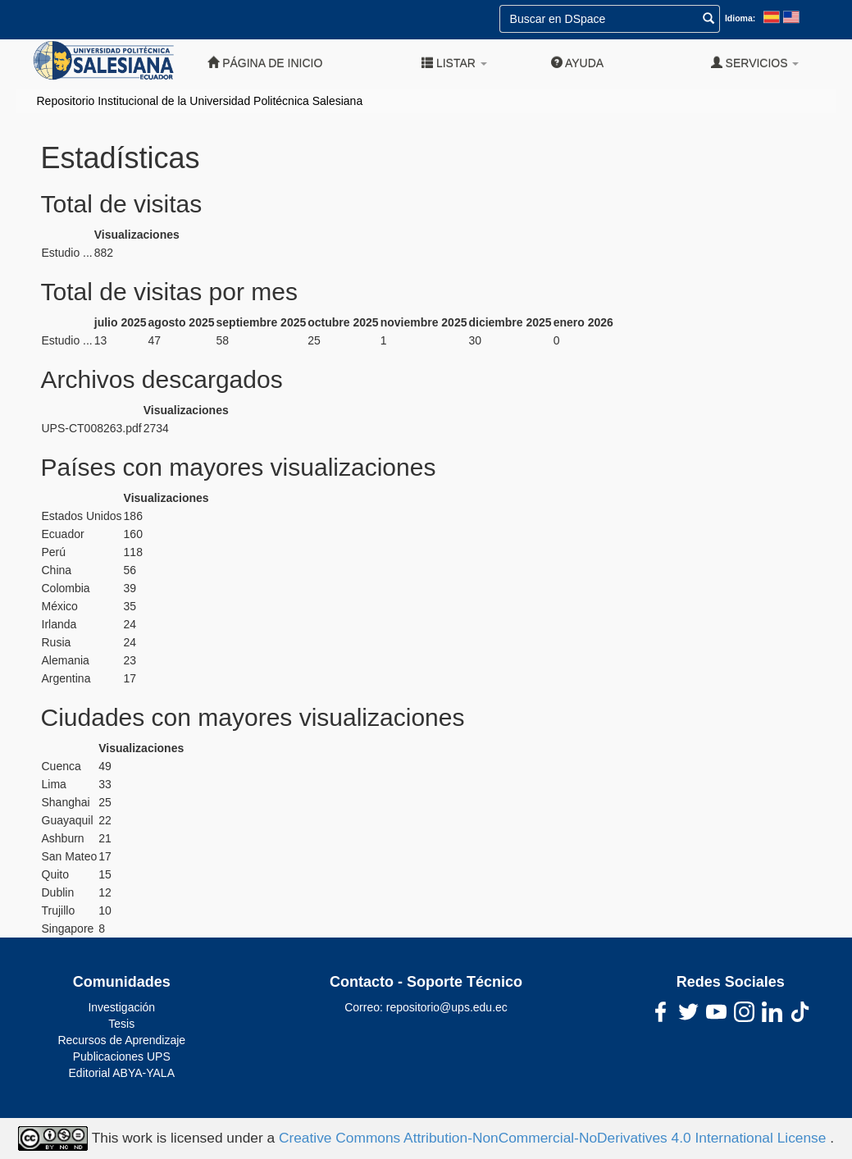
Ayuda (577, 63)
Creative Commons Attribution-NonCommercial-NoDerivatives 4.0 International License (554, 1137)
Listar (454, 63)
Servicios (755, 63)
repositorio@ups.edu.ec (447, 1007)
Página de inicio (264, 63)
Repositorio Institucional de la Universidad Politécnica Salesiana (200, 100)
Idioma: (740, 18)
